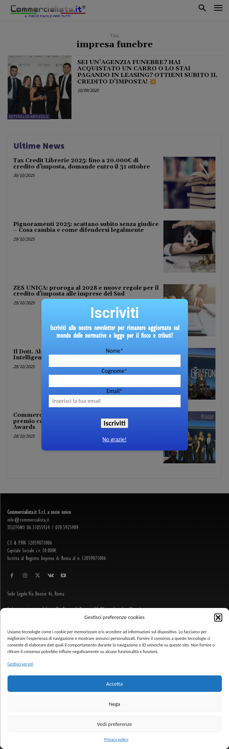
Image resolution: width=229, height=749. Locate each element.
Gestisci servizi (20, 664)
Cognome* (114, 370)
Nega (114, 704)
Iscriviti (115, 423)
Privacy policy (116, 739)
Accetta (114, 684)
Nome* (114, 350)
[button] (218, 617)
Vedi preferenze (114, 724)
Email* (115, 391)
